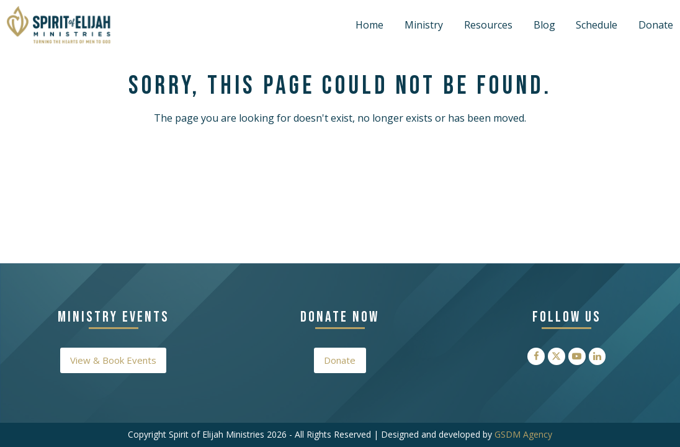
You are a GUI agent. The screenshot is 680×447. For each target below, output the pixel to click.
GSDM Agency (523, 434)
